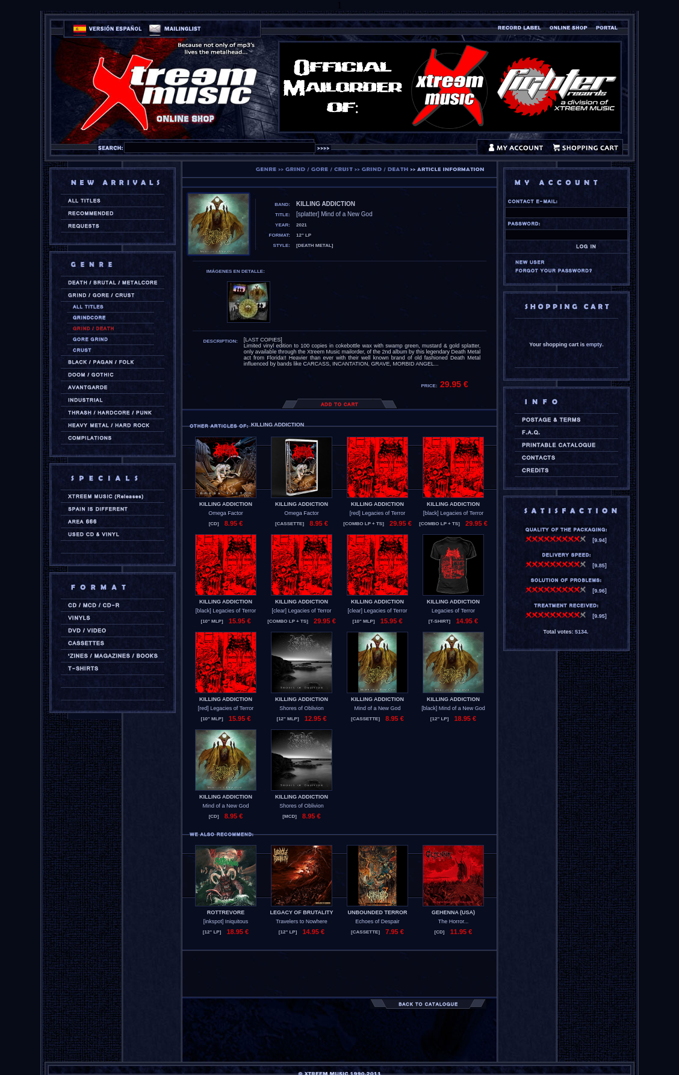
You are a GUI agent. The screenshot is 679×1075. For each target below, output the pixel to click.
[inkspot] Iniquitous (226, 921)
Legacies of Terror (453, 611)
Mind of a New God (377, 708)
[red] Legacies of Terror (377, 513)
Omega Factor (225, 513)
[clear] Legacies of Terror (302, 611)
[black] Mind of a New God (453, 708)
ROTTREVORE (226, 912)
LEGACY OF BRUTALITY (301, 912)
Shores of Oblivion (301, 708)
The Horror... (453, 921)
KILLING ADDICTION (225, 504)
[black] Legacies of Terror (453, 513)
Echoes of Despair (377, 921)
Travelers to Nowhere (301, 921)
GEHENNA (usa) (453, 912)
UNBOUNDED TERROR (378, 912)
